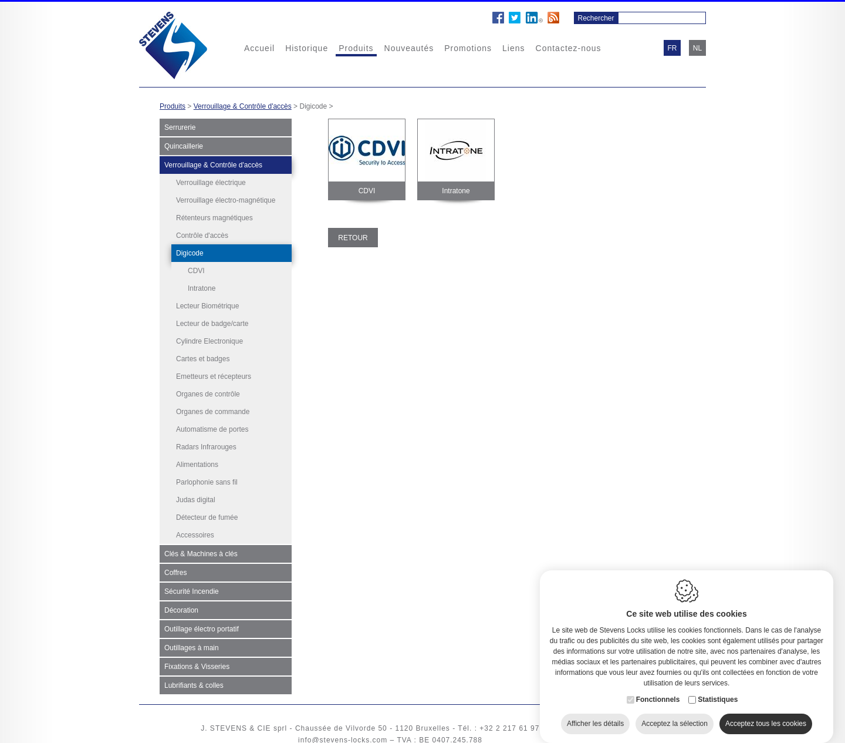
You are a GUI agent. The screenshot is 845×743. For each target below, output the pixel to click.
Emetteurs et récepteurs (213, 374)
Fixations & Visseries (196, 664)
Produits (356, 48)
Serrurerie (179, 127)
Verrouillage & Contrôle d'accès (243, 106)
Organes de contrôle (208, 392)
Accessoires (195, 533)
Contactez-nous (568, 48)
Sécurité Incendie (191, 589)
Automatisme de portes (212, 427)
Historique (306, 48)
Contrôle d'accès (202, 235)
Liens (513, 48)
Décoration (181, 608)
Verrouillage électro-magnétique (225, 200)
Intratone (201, 288)
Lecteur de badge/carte (212, 321)
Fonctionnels (658, 698)
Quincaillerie (183, 146)
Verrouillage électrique (211, 183)
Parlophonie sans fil (207, 480)
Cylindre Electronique (209, 339)
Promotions (468, 48)
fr (672, 48)
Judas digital (195, 497)
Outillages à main (191, 645)
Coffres (175, 570)
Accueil (259, 48)
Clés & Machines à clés (201, 551)
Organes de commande (212, 409)
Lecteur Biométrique (207, 304)
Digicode (190, 253)
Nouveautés (409, 48)
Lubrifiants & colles (194, 683)
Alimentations (197, 462)
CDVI (196, 271)
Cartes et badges (202, 356)
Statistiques (718, 698)
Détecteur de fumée (207, 515)
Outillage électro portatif (201, 627)
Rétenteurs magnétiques (214, 218)
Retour (352, 238)
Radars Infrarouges (206, 445)
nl (697, 48)
